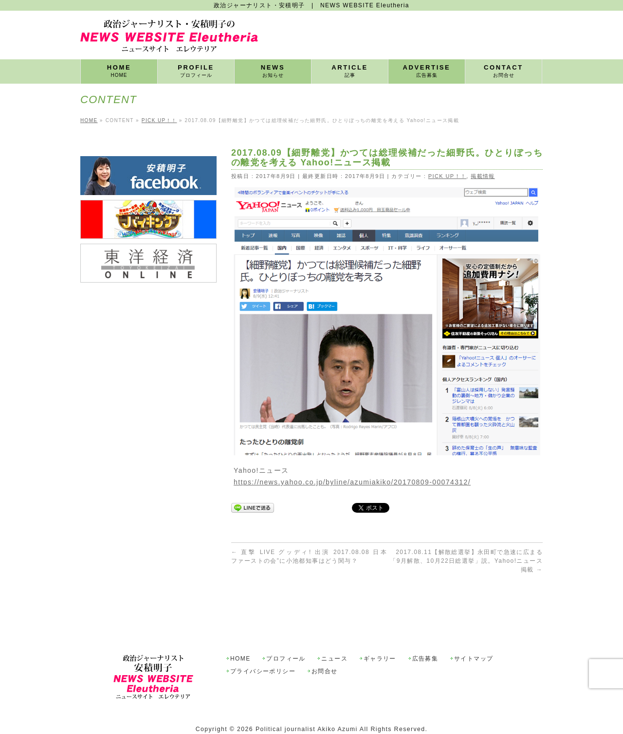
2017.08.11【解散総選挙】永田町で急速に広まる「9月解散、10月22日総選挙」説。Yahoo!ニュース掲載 (466, 561)
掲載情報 (483, 176)
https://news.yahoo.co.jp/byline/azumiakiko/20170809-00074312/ (352, 482)
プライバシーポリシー (262, 649)
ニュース (334, 636)
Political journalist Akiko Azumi (307, 706)
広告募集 (425, 636)
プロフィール (285, 636)
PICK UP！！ (447, 176)
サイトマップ (473, 636)
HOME (240, 636)
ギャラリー (380, 636)
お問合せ (325, 649)
